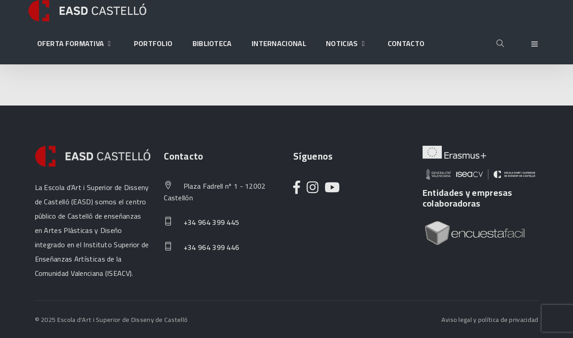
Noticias (347, 43)
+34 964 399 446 (201, 248)
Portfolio (153, 43)
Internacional (279, 43)
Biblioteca (212, 43)
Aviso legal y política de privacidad (490, 319)
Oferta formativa (75, 43)
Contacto (406, 43)
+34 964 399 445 (201, 222)
